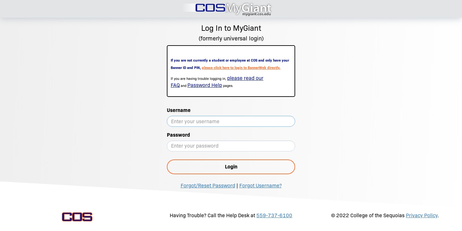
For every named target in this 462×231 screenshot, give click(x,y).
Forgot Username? (260, 186)
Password (178, 135)
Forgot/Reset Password (208, 186)
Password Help (204, 85)
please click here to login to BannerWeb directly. (241, 67)
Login (231, 167)
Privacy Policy (422, 215)
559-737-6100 (274, 215)
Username (179, 110)
